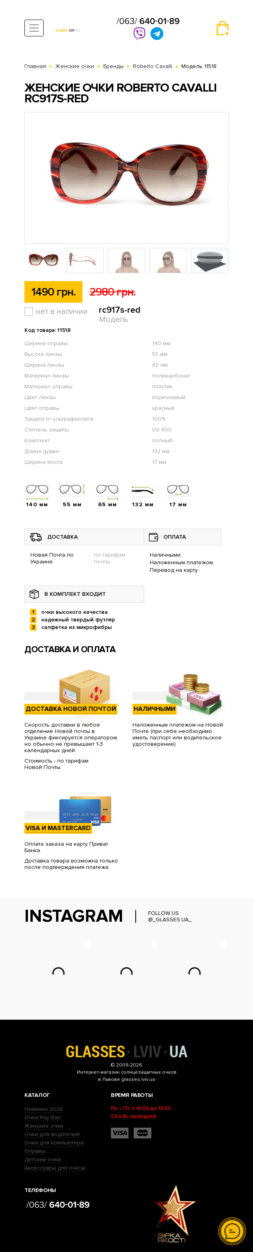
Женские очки (43, 1125)
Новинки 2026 (43, 1109)
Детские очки (42, 1159)
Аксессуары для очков (54, 1167)
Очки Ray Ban (42, 1117)
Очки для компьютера (54, 1142)
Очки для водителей (52, 1134)
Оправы (35, 1151)
